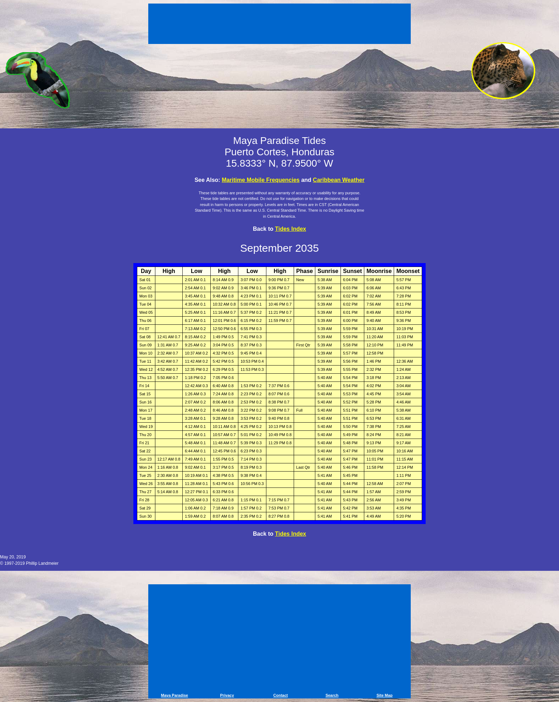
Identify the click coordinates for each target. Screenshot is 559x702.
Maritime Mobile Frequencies (261, 180)
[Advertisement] (279, 25)
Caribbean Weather (339, 180)
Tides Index (290, 229)
